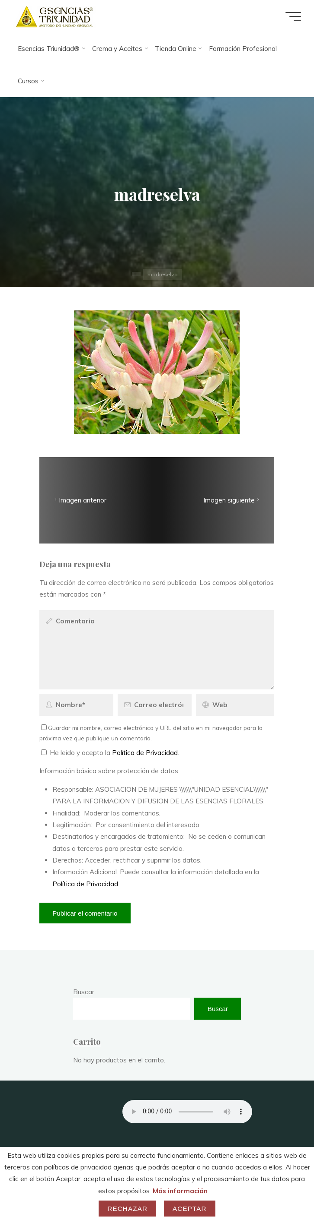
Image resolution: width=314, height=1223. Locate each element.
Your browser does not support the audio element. (187, 1111)
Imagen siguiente (232, 500)
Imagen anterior (80, 500)
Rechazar (127, 1208)
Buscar (83, 992)
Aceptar (190, 1208)
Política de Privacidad (145, 753)
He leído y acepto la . (110, 753)
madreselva (162, 274)
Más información (180, 1191)
